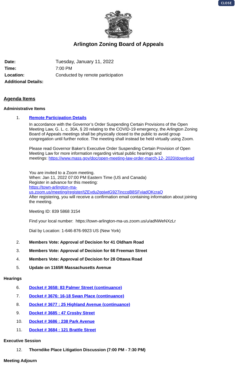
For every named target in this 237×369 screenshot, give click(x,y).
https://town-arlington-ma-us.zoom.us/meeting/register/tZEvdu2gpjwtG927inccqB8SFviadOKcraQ (96, 189)
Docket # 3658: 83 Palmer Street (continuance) (75, 287)
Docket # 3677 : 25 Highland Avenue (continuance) (79, 304)
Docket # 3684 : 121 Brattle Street (62, 329)
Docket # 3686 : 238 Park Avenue (62, 321)
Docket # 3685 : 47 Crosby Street (62, 312)
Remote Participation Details (57, 117)
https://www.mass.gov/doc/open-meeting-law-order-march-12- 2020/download (121, 158)
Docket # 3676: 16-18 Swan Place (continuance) (76, 295)
